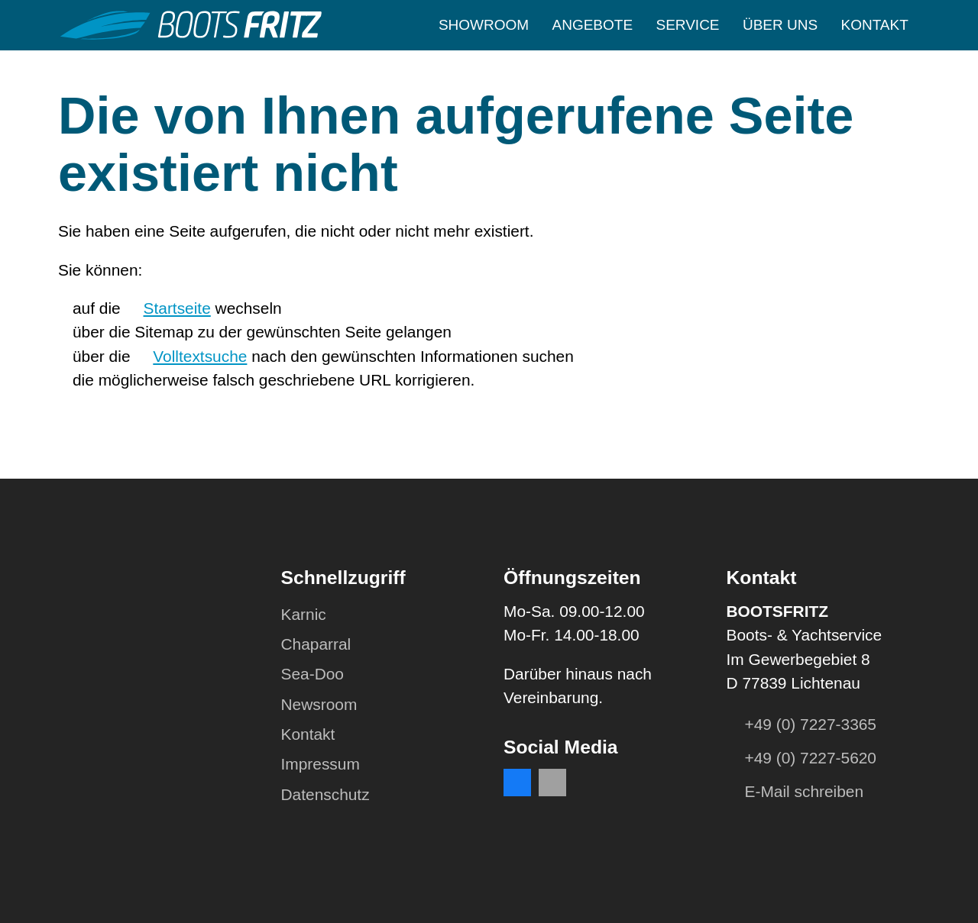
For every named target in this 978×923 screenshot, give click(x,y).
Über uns (780, 25)
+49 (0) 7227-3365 (810, 724)
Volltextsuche (200, 356)
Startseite (177, 308)
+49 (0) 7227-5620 (810, 757)
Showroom (484, 25)
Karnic (303, 614)
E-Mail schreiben (804, 791)
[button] (517, 782)
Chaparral (316, 644)
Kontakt (874, 25)
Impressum (320, 764)
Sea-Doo (312, 674)
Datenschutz (325, 794)
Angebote (592, 25)
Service (687, 25)
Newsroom (319, 704)
